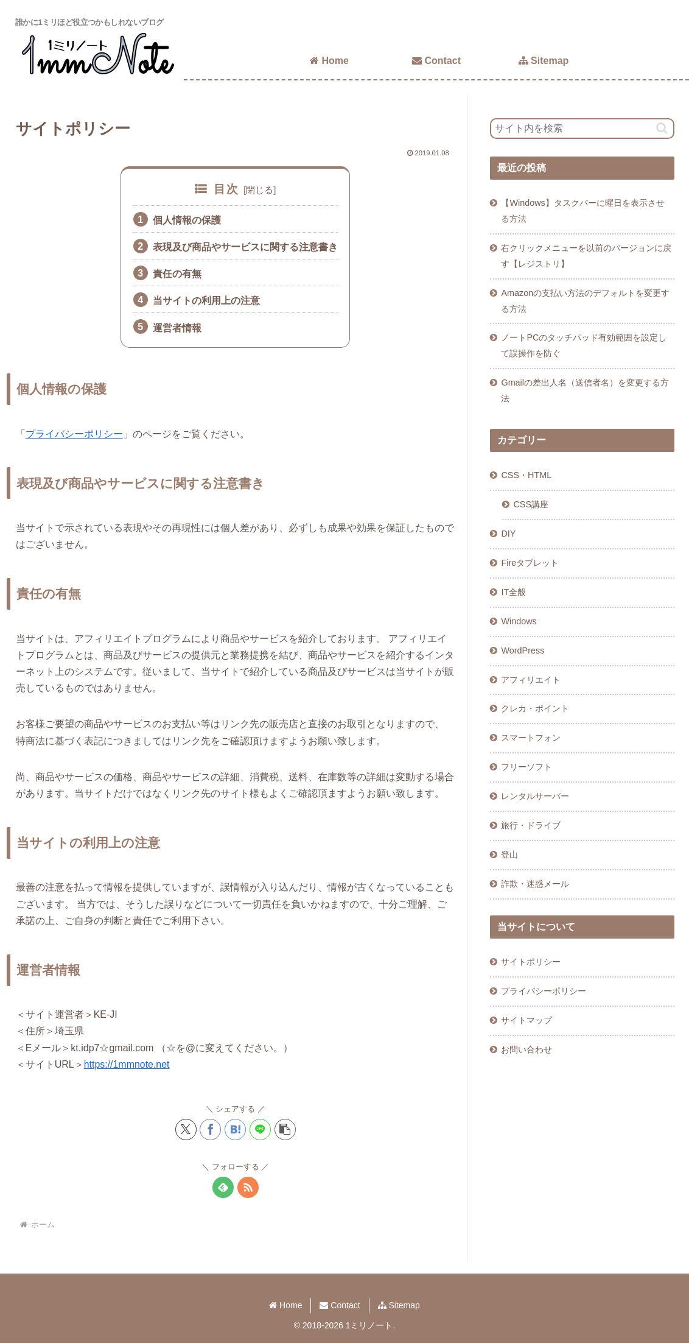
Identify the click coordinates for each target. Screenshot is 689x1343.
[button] (285, 1129)
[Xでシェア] (186, 1129)
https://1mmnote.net (127, 1064)
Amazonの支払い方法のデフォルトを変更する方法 (585, 301)
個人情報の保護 (187, 220)
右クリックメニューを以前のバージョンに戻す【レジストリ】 (586, 256)
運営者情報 (177, 328)
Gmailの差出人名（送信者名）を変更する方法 (585, 390)
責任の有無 (177, 274)
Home (285, 1305)
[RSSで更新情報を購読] (248, 1187)
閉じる (259, 190)
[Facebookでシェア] (210, 1129)
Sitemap (399, 1305)
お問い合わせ (526, 1049)
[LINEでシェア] (260, 1129)
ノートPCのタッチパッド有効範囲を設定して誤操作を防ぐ (583, 345)
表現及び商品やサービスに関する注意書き (245, 247)
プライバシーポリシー (74, 434)
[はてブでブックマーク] (235, 1129)
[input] (582, 128)
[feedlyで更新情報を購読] (223, 1187)
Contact (340, 1305)
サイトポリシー (531, 962)
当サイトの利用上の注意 (206, 300)
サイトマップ (526, 1020)
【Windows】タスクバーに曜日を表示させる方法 (582, 211)
